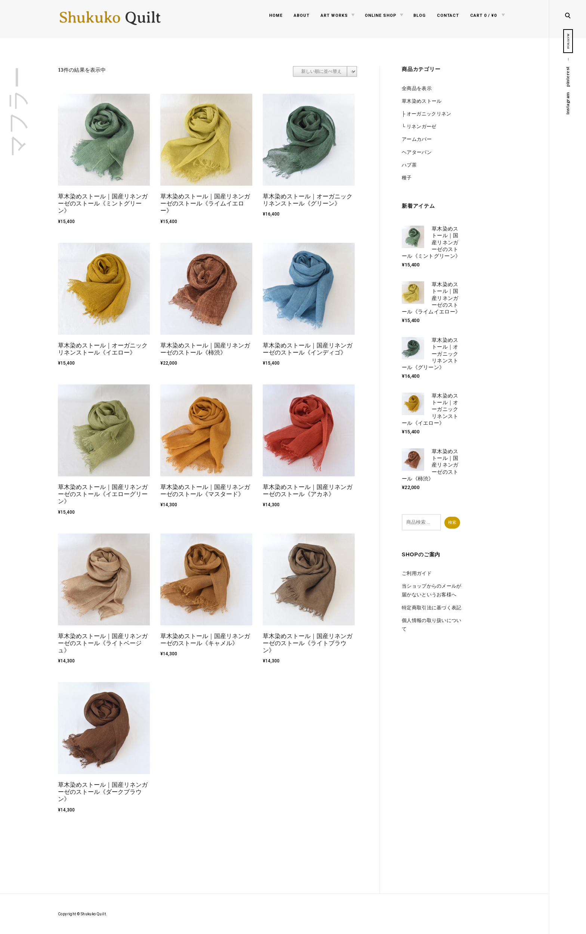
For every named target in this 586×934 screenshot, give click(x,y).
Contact (448, 15)
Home (276, 15)
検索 (452, 522)
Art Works (334, 15)
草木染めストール (421, 101)
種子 (407, 177)
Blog (419, 15)
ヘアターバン (417, 152)
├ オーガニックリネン (426, 114)
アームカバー (417, 139)
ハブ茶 (409, 165)
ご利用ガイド (417, 573)
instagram (568, 103)
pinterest (568, 76)
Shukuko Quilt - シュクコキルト (110, 20)
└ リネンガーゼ (419, 126)
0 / (483, 15)
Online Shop (381, 15)
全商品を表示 (417, 88)
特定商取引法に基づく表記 (432, 607)
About (301, 15)
